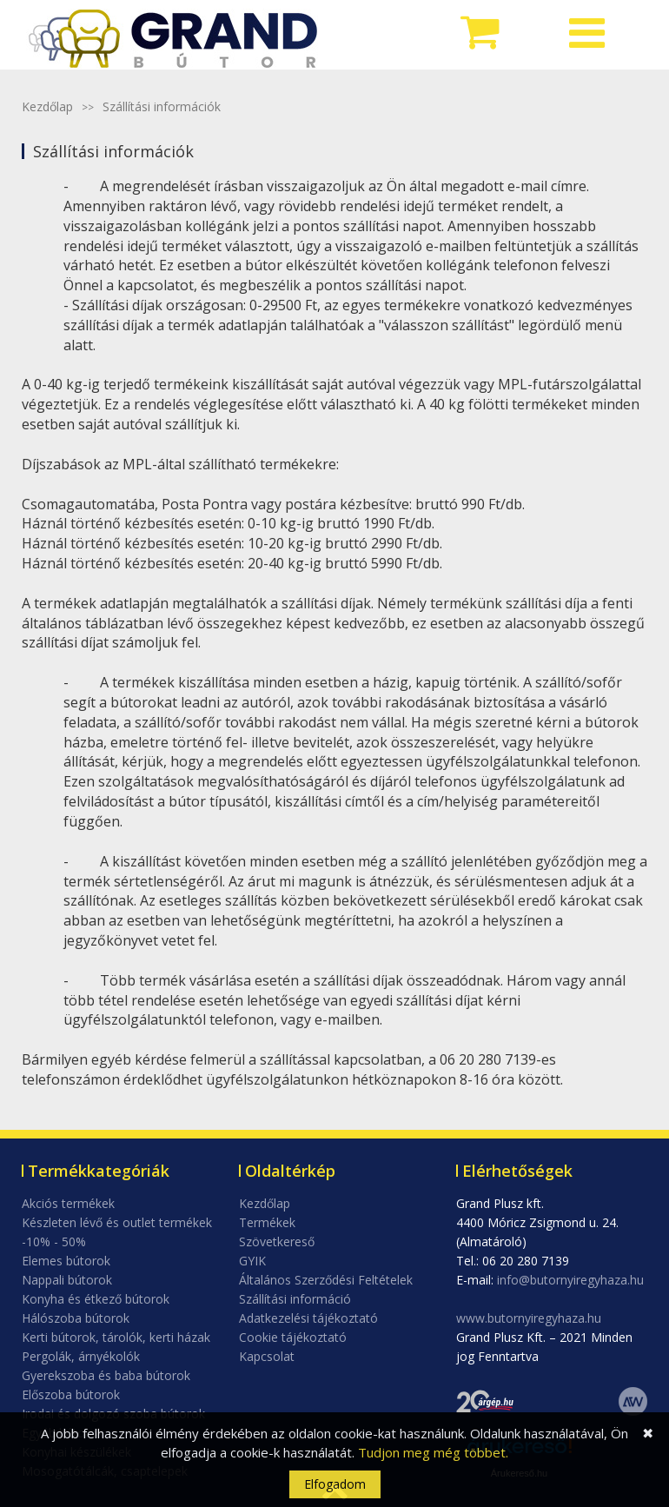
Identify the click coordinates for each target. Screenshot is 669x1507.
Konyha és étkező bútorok (95, 1299)
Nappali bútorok (67, 1279)
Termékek (267, 1222)
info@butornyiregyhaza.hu (570, 1279)
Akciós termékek (68, 1203)
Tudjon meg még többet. (433, 1452)
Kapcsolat (267, 1356)
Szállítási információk (162, 106)
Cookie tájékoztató (293, 1337)
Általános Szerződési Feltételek (326, 1279)
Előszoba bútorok (71, 1394)
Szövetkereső (277, 1241)
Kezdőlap (47, 106)
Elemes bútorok (66, 1260)
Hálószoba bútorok (75, 1318)
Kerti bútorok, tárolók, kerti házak (116, 1337)
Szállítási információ (295, 1299)
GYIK (252, 1260)
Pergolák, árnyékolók (81, 1356)
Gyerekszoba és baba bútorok (106, 1375)
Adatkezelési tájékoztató (308, 1318)
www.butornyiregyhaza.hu (528, 1318)
